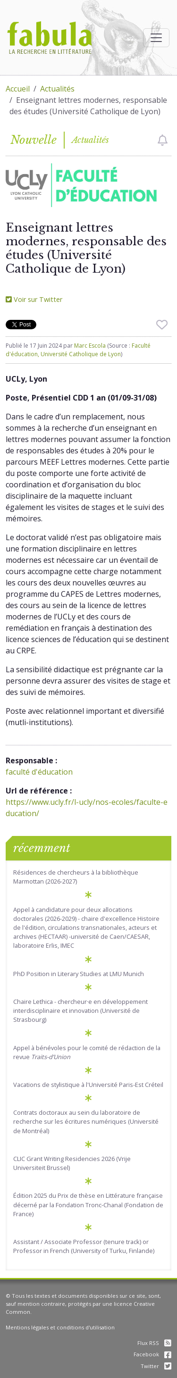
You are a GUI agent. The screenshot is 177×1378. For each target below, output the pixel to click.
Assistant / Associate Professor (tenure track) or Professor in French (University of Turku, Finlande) (83, 1246)
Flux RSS (154, 1342)
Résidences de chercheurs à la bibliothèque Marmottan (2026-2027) (75, 876)
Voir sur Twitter (34, 299)
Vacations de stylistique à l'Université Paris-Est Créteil (88, 1084)
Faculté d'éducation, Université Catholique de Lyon (78, 350)
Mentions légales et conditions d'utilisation (60, 1327)
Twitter (156, 1366)
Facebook (152, 1354)
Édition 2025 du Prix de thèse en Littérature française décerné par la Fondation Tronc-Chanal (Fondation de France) (88, 1204)
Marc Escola (90, 346)
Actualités (57, 89)
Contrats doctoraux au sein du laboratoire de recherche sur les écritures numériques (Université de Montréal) (86, 1121)
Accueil (18, 89)
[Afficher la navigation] (156, 37)
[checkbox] (163, 140)
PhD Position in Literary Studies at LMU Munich (78, 973)
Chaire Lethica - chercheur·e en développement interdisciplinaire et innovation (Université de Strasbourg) (80, 1010)
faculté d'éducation (39, 772)
